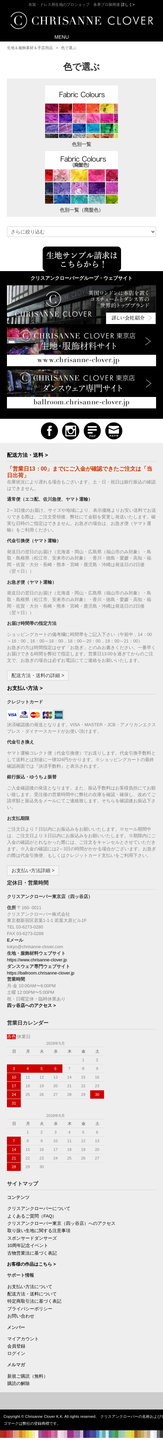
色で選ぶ (68, 48)
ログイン (16, 1353)
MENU (57, 36)
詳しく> (128, 4)
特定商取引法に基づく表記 (34, 1301)
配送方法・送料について (32, 1294)
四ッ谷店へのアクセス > (31, 1005)
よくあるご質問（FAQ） (32, 1216)
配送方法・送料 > (27, 455)
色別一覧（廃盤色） (81, 210)
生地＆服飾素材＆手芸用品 (30, 48)
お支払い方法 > (25, 688)
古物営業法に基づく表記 (32, 1253)
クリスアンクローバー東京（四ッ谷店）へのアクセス (61, 1223)
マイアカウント (23, 1339)
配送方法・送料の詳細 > (37, 675)
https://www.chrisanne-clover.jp (37, 960)
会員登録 (16, 1346)
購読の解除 (18, 1383)
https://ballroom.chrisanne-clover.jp (41, 973)
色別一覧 (81, 144)
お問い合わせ (20, 1316)
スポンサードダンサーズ (32, 1238)
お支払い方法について (29, 1286)
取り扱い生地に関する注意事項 (38, 1230)
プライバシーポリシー (29, 1308)
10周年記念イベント (27, 1245)
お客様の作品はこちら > (31, 1264)
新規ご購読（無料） (27, 1376)
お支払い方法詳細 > (32, 870)
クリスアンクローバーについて (38, 1208)
